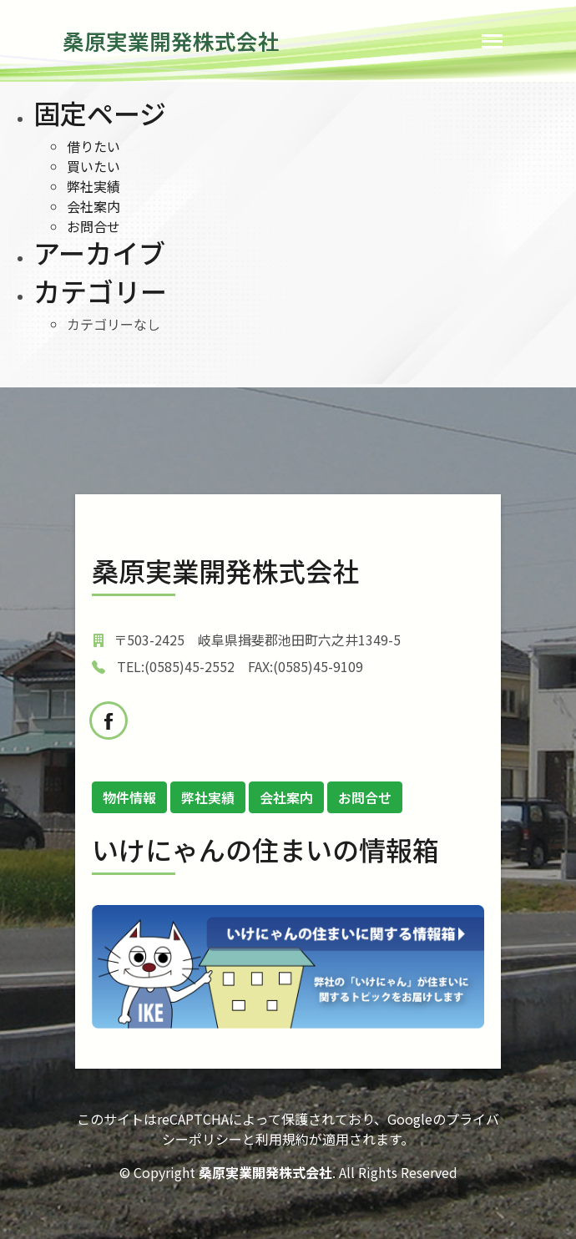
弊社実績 (93, 186)
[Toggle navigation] (492, 41)
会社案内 (93, 206)
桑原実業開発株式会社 (171, 40)
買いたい (93, 166)
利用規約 (282, 1139)
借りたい (93, 146)
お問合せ (93, 226)
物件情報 (129, 797)
